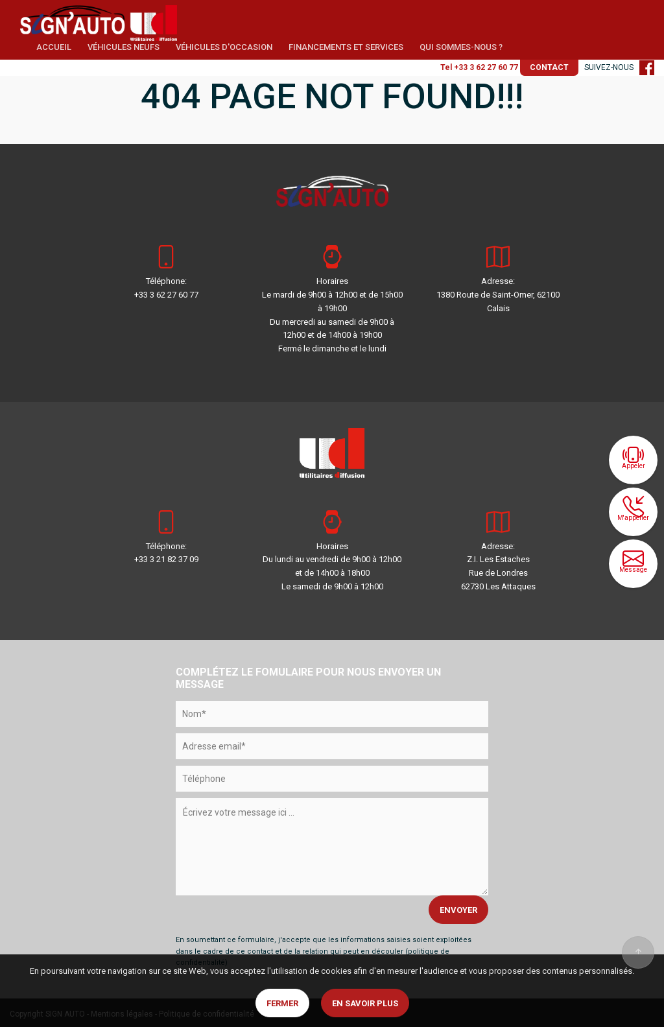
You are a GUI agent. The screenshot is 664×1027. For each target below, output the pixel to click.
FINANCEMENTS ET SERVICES (346, 47)
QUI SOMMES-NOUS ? (461, 47)
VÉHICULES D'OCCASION (224, 47)
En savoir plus (365, 1003)
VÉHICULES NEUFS (124, 47)
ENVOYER (458, 910)
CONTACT (549, 67)
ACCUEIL (53, 47)
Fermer (282, 1003)
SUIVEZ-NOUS (619, 67)
